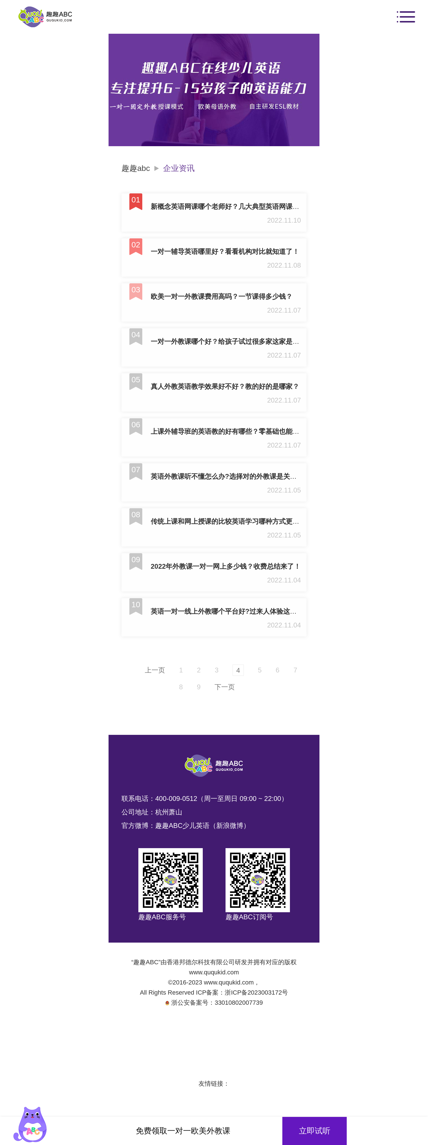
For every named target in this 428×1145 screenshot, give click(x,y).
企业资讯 (179, 168)
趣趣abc (135, 168)
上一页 (155, 670)
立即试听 (314, 1130)
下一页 (225, 687)
